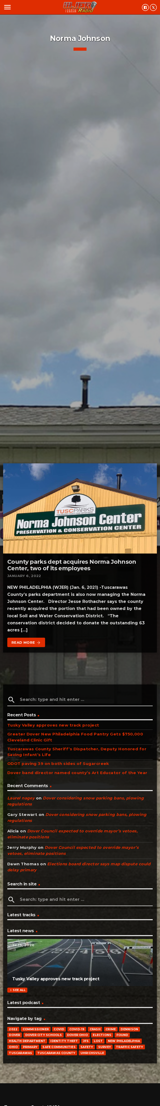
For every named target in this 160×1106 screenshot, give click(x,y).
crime (111, 1029)
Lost (98, 1041)
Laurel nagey (21, 798)
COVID (59, 1029)
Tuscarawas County (56, 1053)
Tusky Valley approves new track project (53, 725)
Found (122, 1035)
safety (87, 1047)
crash (95, 1029)
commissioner (36, 1029)
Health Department (27, 1041)
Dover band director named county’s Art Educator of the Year (77, 772)
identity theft (64, 1041)
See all (17, 990)
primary (30, 1047)
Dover (14, 1035)
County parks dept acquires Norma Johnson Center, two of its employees (71, 565)
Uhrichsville (92, 1053)
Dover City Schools (43, 1035)
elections (102, 1035)
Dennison (129, 1029)
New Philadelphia (124, 1041)
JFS (86, 1041)
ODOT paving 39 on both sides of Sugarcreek (58, 763)
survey (104, 1047)
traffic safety (129, 1047)
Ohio (13, 1047)
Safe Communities (59, 1047)
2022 (13, 1029)
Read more (26, 642)
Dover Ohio (77, 1035)
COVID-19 (77, 1029)
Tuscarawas (20, 1053)
